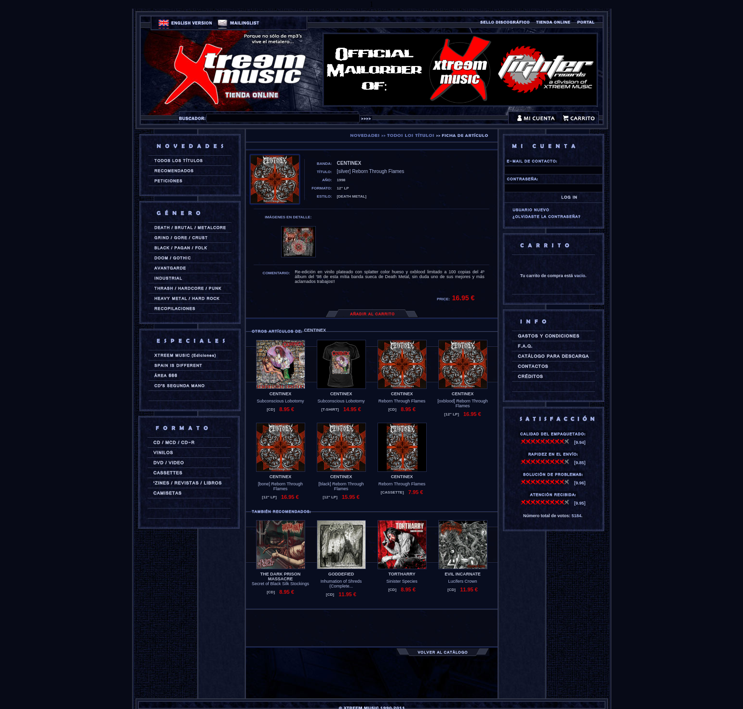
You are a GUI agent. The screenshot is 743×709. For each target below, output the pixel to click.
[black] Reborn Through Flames (341, 486)
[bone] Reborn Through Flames (280, 486)
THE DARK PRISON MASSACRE (280, 576)
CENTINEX (281, 393)
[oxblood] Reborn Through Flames (462, 403)
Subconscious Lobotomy (280, 401)
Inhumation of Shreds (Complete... (341, 584)
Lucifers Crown (462, 581)
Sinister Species (402, 581)
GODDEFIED (341, 574)
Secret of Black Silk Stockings (280, 583)
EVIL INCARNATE (463, 574)
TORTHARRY (402, 574)
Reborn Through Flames (401, 401)
